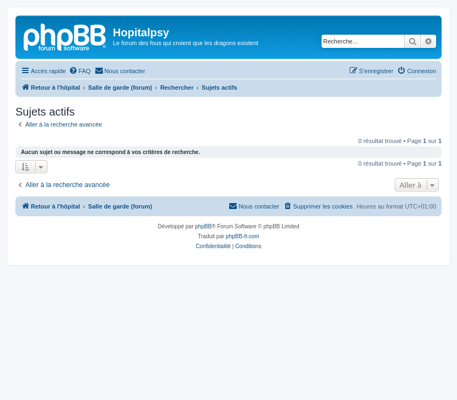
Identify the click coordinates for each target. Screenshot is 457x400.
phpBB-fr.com (242, 236)
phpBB (203, 226)
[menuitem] (80, 71)
